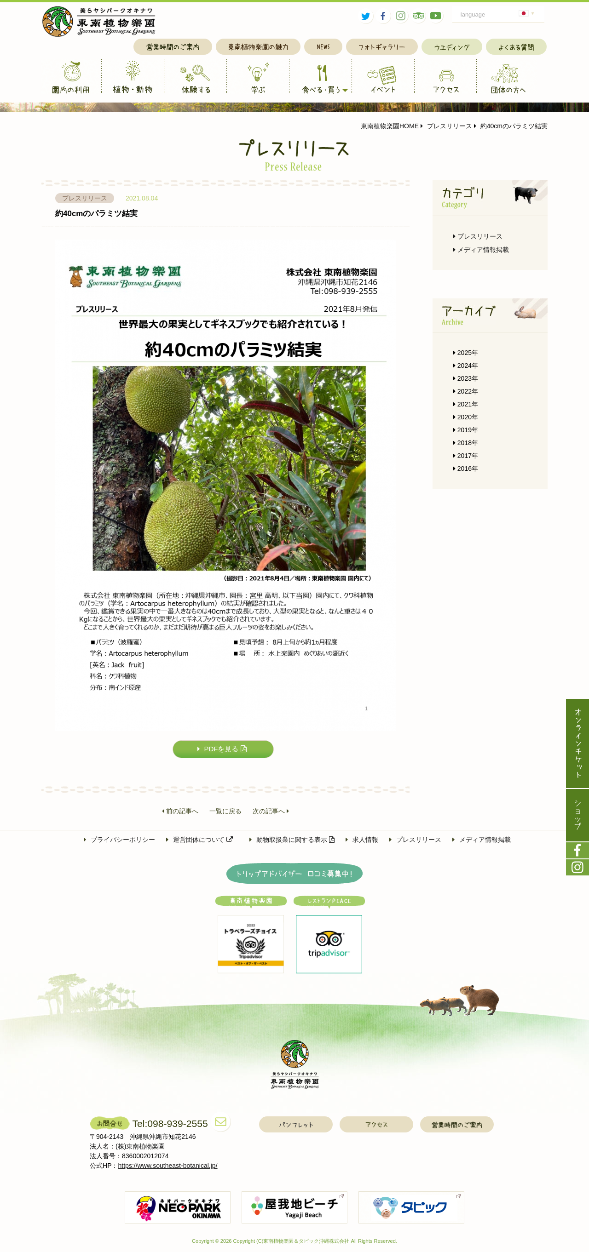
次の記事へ (271, 811)
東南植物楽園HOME (390, 126)
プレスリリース (446, 126)
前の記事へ (180, 811)
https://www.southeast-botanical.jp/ (168, 1166)
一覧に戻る (225, 811)
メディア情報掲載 (481, 249)
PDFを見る (222, 749)
